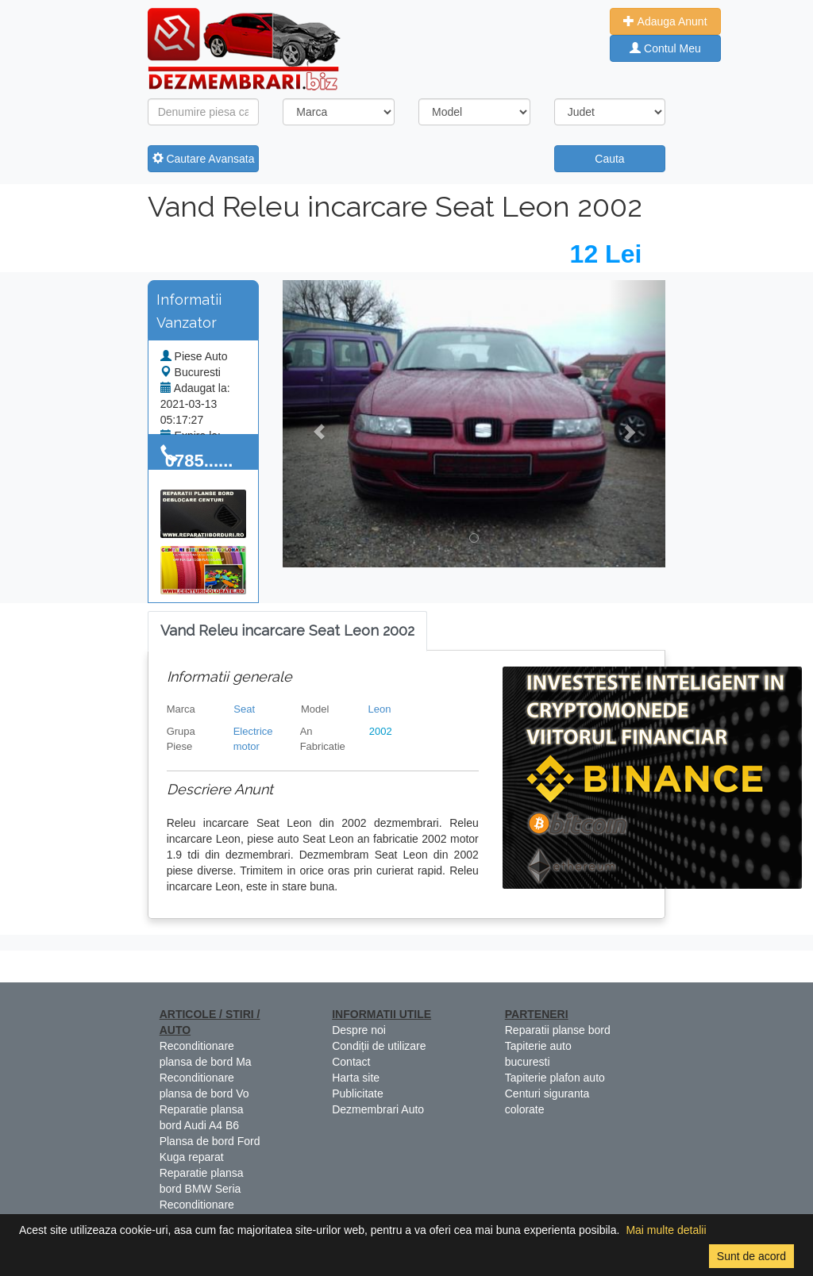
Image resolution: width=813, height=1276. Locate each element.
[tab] (287, 631)
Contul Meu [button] (665, 48)
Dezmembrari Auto (378, 1109)
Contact (351, 1061)
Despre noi (359, 1030)
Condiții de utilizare (379, 1046)
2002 (380, 731)
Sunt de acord (751, 1256)
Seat (244, 709)
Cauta (609, 158)
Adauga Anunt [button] (665, 21)
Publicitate (357, 1093)
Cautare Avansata (203, 158)
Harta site (356, 1077)
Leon (379, 709)
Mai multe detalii (666, 1230)
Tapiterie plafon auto (555, 1077)
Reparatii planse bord (558, 1030)
